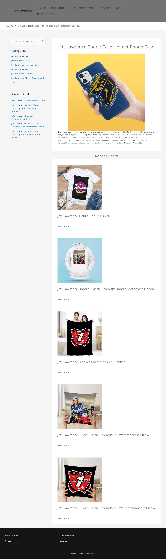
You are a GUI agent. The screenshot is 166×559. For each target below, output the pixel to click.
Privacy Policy (10, 541)
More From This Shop (19, 26)
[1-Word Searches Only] (25, 41)
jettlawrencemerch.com (86, 553)
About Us (63, 541)
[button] (59, 8)
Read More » (63, 226)
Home (7, 26)
